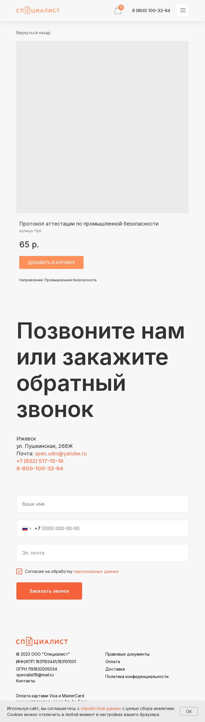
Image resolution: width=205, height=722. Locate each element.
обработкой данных (101, 708)
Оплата (112, 661)
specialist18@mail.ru (35, 674)
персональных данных (96, 571)
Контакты (25, 680)
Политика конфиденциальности (137, 676)
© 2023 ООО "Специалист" (43, 654)
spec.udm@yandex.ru (61, 453)
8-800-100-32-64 (39, 468)
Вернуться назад (33, 32)
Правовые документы (127, 654)
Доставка (115, 669)
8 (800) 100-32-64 (151, 10)
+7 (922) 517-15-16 (39, 461)
